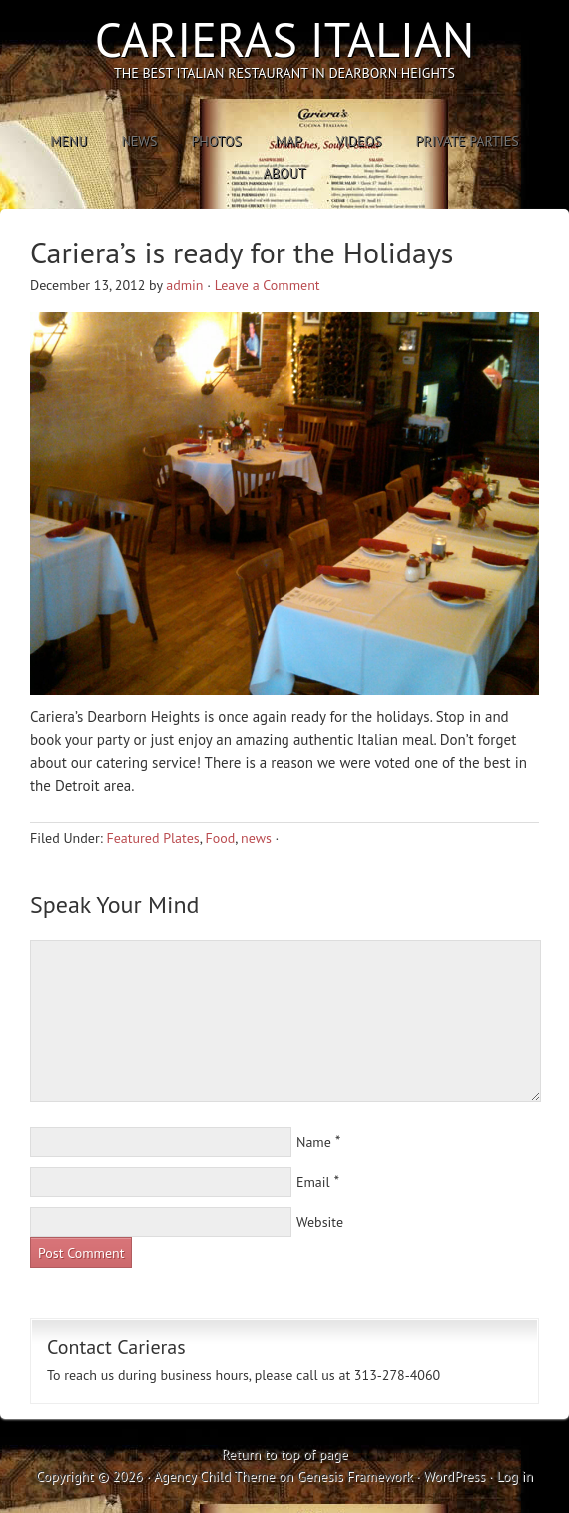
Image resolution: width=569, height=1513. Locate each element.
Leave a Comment (267, 285)
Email (313, 1182)
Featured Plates (152, 838)
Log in (514, 1476)
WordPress (454, 1476)
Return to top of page (284, 1454)
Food (220, 838)
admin (184, 285)
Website (319, 1222)
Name (313, 1142)
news (256, 838)
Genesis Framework (355, 1476)
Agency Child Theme (214, 1476)
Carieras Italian (285, 39)
